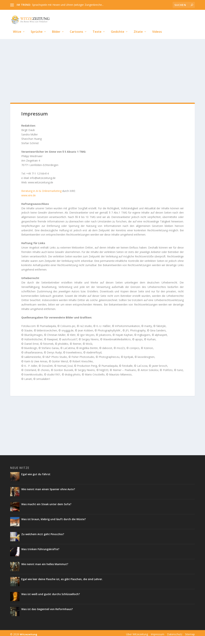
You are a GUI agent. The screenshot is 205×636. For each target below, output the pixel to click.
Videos (157, 26)
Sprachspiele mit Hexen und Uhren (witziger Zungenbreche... (68, 4)
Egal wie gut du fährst (35, 471)
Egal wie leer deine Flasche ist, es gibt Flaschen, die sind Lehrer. (62, 576)
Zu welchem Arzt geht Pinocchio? (42, 531)
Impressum (157, 631)
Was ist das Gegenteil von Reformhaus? (47, 606)
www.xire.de (28, 192)
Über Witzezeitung (137, 631)
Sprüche (37, 26)
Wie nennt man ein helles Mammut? (44, 561)
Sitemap (190, 631)
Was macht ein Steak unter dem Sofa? (46, 501)
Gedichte (117, 26)
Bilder (56, 26)
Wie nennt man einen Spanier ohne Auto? (48, 486)
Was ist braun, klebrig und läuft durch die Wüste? (53, 516)
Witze (17, 26)
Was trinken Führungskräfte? (40, 546)
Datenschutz (174, 631)
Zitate (138, 26)
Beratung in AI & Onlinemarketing (41, 188)
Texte (97, 26)
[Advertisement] (102, 67)
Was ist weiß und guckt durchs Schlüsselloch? (51, 591)
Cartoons (76, 26)
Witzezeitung (28, 631)
